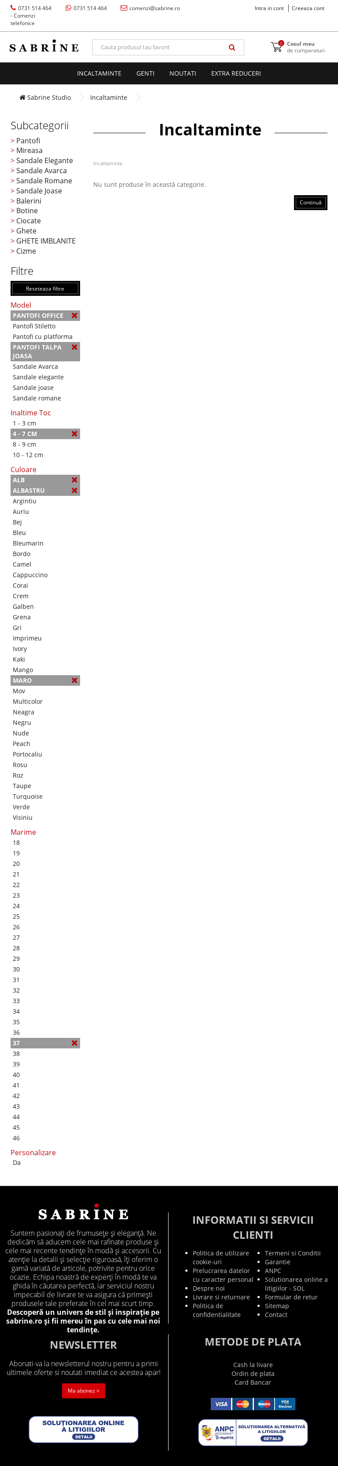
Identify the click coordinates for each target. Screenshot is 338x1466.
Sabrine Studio (45, 97)
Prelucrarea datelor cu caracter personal (223, 1275)
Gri (17, 627)
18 (16, 842)
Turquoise (28, 796)
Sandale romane (37, 398)
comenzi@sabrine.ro (150, 8)
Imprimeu (27, 638)
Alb (45, 480)
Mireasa (29, 150)
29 (16, 958)
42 (16, 1095)
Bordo (21, 553)
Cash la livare (253, 1365)
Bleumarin (28, 543)
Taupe (22, 786)
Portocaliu (27, 754)
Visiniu (23, 817)
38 (16, 1053)
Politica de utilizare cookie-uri (221, 1257)
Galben (23, 606)
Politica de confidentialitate (217, 1310)
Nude (21, 733)
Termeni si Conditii (293, 1253)
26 (16, 927)
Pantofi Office (45, 315)
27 (16, 937)
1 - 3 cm (24, 423)
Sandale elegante (38, 377)
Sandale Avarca (41, 170)
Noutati (182, 73)
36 (16, 1032)
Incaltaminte (99, 73)
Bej (17, 522)
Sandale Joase (39, 191)
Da (17, 1162)
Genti (145, 73)
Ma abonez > (83, 1390)
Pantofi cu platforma (43, 336)
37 (45, 1043)
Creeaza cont (308, 8)
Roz (18, 775)
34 (16, 1011)
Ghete (26, 231)
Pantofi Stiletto (34, 326)
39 (16, 1064)
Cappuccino (30, 575)
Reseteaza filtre (45, 288)
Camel (22, 564)
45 (16, 1127)
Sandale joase (33, 387)
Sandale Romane (44, 181)
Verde (21, 807)
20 (16, 863)
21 (16, 874)
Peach (21, 743)
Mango (23, 670)
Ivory (20, 648)
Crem (21, 596)
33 (16, 1001)
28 (16, 948)
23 (16, 895)
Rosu (20, 764)
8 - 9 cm (24, 444)
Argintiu (25, 501)
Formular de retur (291, 1297)
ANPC (273, 1270)
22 (16, 884)
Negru (22, 722)
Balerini (28, 201)
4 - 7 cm (45, 433)
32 (16, 990)
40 (16, 1074)
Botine (27, 210)
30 (16, 969)
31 (16, 979)
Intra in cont (269, 8)
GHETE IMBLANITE (46, 241)
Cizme (26, 251)
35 (16, 1022)
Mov (19, 691)
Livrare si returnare (221, 1297)
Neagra (23, 712)
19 (16, 853)
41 (16, 1085)
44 (16, 1117)
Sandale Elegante (44, 160)
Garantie (277, 1262)
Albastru (45, 490)
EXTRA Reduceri (236, 73)
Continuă (311, 202)
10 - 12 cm (28, 455)
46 (16, 1138)
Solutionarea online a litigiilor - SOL (296, 1283)
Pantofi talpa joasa (45, 351)
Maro (45, 680)
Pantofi (28, 141)
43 (16, 1106)
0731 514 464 (31, 15)
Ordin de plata (253, 1373)
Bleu (19, 532)
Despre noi (209, 1288)
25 (16, 916)
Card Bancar (253, 1382)
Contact (276, 1314)
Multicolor (28, 701)
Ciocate (28, 221)
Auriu (21, 511)
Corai (20, 585)
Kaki (19, 659)
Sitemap (277, 1306)
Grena (22, 617)
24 (16, 906)
